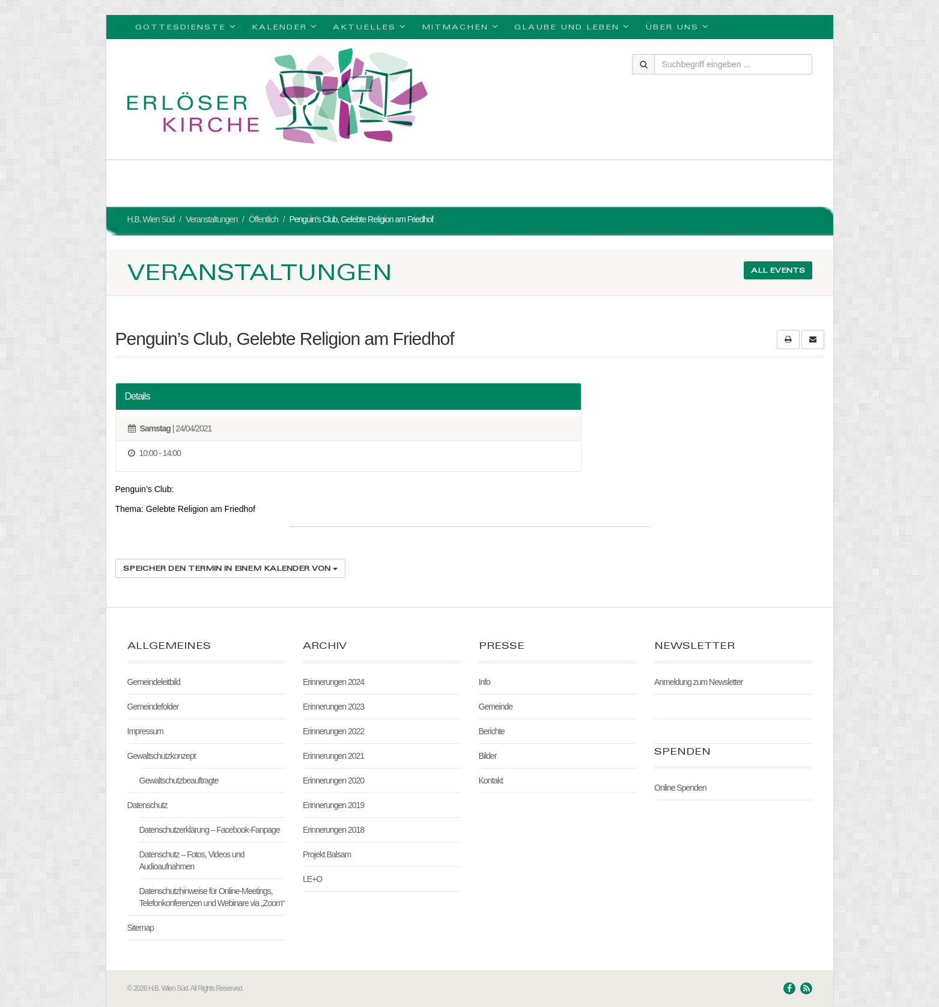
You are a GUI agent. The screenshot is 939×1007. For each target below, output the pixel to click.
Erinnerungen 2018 (333, 830)
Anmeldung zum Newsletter (698, 682)
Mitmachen (460, 26)
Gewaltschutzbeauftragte (179, 780)
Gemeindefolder (153, 706)
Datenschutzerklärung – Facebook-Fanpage (209, 830)
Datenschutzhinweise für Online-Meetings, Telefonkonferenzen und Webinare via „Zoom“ (212, 897)
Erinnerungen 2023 (333, 706)
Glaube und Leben (572, 26)
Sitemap (140, 927)
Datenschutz (147, 805)
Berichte (492, 731)
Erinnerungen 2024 (333, 682)
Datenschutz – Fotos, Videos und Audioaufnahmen (192, 860)
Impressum (145, 731)
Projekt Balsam (327, 854)
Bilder (488, 756)
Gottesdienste (186, 26)
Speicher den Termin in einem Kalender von (230, 568)
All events (778, 270)
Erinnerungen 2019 (333, 805)
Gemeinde (496, 706)
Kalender (285, 26)
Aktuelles (370, 26)
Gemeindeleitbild (153, 682)
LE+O (312, 879)
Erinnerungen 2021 (333, 756)
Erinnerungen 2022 (333, 731)
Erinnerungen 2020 (333, 780)
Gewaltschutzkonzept (161, 756)
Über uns (677, 26)
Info (484, 682)
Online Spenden (680, 788)
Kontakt (491, 780)
